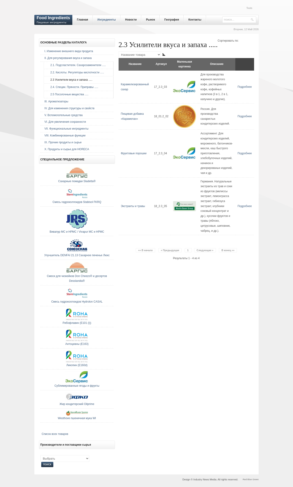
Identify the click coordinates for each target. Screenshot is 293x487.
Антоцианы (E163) (77, 344)
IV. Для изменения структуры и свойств (69, 108)
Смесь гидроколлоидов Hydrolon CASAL (77, 301)
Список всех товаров (55, 434)
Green (255, 479)
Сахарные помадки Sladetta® (76, 181)
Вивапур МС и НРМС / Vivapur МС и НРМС (77, 231)
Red (245, 479)
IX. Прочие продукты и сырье (62, 142)
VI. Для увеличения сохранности (65, 121)
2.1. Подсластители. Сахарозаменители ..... (77, 65)
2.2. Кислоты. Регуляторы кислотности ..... (76, 72)
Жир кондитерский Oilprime (77, 404)
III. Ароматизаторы (56, 101)
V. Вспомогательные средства (63, 115)
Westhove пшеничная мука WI (77, 418)
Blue (249, 479)
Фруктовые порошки (133, 153)
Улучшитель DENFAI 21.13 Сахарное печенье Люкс (77, 255)
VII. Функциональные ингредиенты (66, 128)
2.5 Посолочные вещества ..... (68, 94)
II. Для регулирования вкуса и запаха (68, 58)
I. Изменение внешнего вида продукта (68, 51)
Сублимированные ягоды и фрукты (76, 385)
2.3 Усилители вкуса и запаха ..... (70, 79)
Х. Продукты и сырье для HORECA (66, 149)
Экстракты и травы (133, 206)
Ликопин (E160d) (77, 365)
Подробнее (245, 86)
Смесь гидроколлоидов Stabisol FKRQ (77, 202)
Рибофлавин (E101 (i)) (77, 323)
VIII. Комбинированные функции (64, 135)
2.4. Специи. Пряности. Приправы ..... (73, 87)
